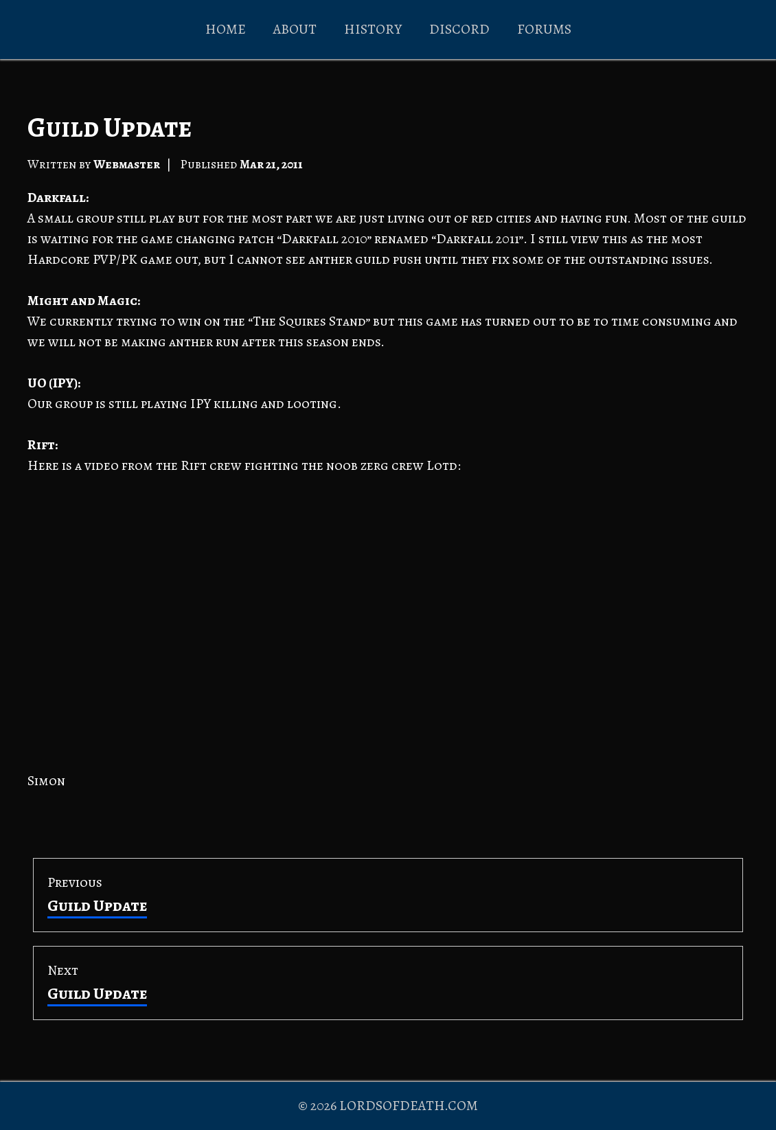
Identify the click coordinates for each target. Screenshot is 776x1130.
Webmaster (126, 164)
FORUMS (544, 29)
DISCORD (459, 29)
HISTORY (373, 29)
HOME (225, 29)
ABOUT (295, 29)
